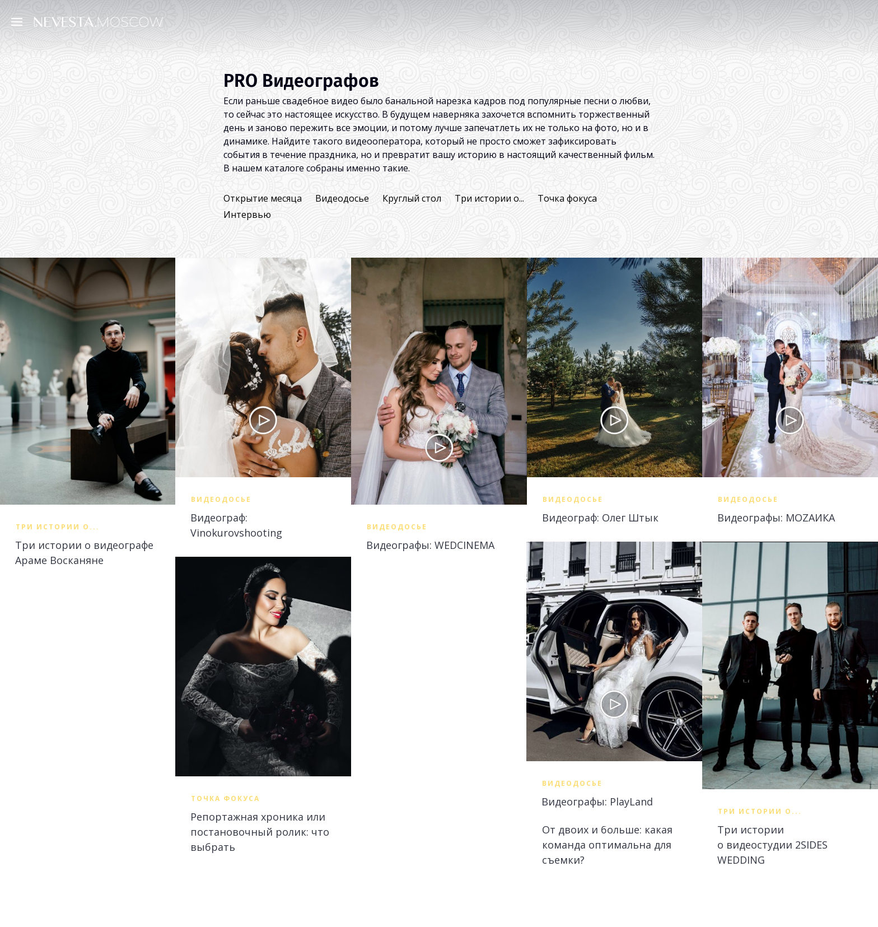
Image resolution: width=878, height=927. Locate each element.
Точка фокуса (567, 198)
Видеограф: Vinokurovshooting (236, 525)
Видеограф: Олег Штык (600, 517)
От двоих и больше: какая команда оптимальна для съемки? (607, 845)
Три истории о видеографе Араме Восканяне (84, 552)
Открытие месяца (262, 198)
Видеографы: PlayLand (597, 801)
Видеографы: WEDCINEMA (430, 545)
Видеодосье (342, 198)
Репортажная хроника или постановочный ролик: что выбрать (259, 832)
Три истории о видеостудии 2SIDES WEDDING (772, 845)
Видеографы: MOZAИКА (776, 517)
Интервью (247, 214)
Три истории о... (489, 198)
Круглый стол (411, 198)
